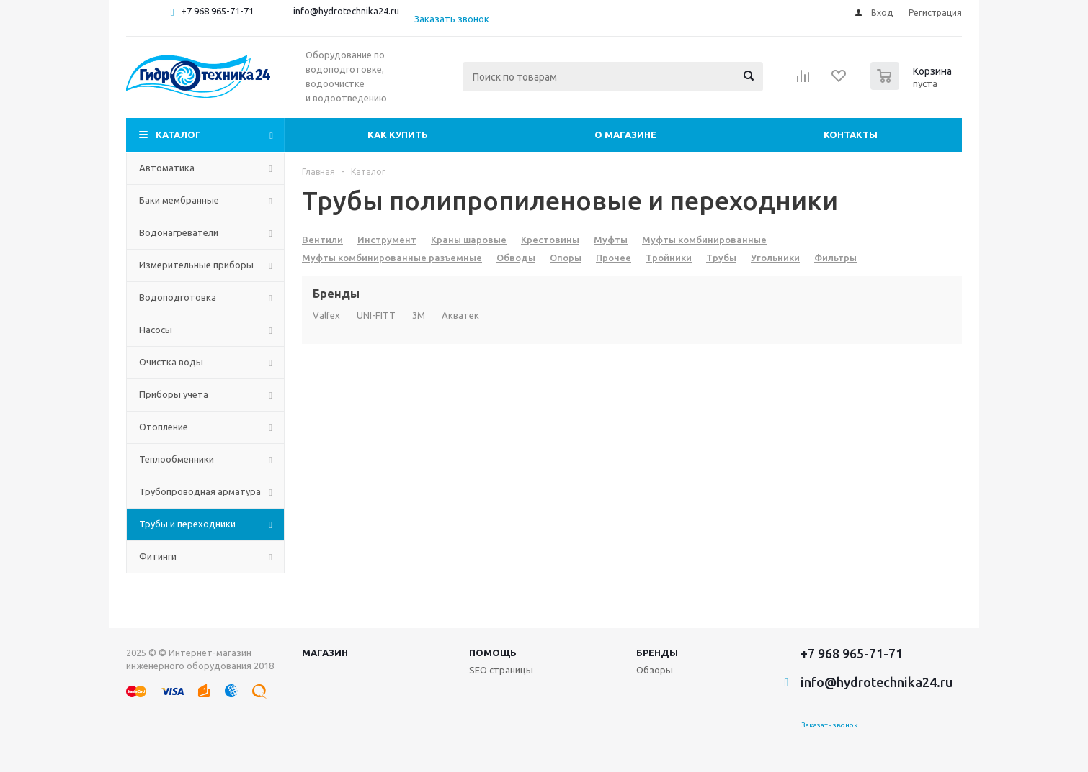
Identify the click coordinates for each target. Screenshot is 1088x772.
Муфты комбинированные (704, 240)
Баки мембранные (179, 200)
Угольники (775, 258)
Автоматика (167, 168)
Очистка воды (171, 362)
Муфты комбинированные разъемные (392, 258)
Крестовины (550, 240)
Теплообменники (176, 459)
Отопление (163, 427)
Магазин (325, 653)
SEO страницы (501, 670)
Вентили (322, 240)
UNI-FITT (376, 315)
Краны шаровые (469, 240)
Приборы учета (173, 394)
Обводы (515, 258)
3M (418, 315)
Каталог (178, 135)
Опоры (565, 258)
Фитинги (158, 556)
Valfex (326, 315)
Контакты (851, 135)
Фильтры (835, 258)
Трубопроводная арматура (200, 491)
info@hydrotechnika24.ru (346, 11)
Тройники (669, 258)
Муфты (611, 240)
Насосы (155, 329)
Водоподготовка (177, 297)
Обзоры (654, 670)
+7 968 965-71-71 (217, 11)
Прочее (613, 258)
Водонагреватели (178, 232)
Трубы (721, 258)
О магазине (625, 135)
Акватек (460, 315)
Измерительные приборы (196, 265)
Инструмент (386, 240)
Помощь (493, 653)
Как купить (397, 135)
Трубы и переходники (187, 524)
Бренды (657, 653)
